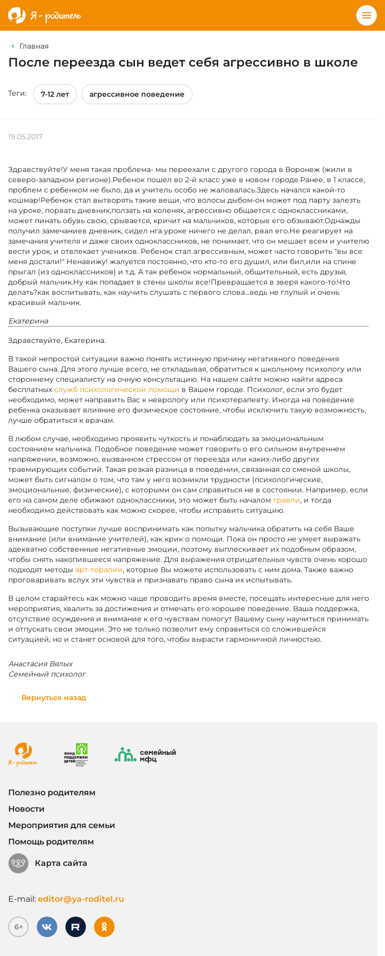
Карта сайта (47, 863)
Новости (26, 809)
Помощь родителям (51, 841)
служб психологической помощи (116, 389)
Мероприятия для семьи (61, 825)
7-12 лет (55, 94)
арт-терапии (99, 569)
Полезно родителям (52, 792)
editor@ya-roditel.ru (81, 899)
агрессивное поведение (137, 94)
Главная (34, 46)
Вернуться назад (53, 697)
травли (286, 500)
